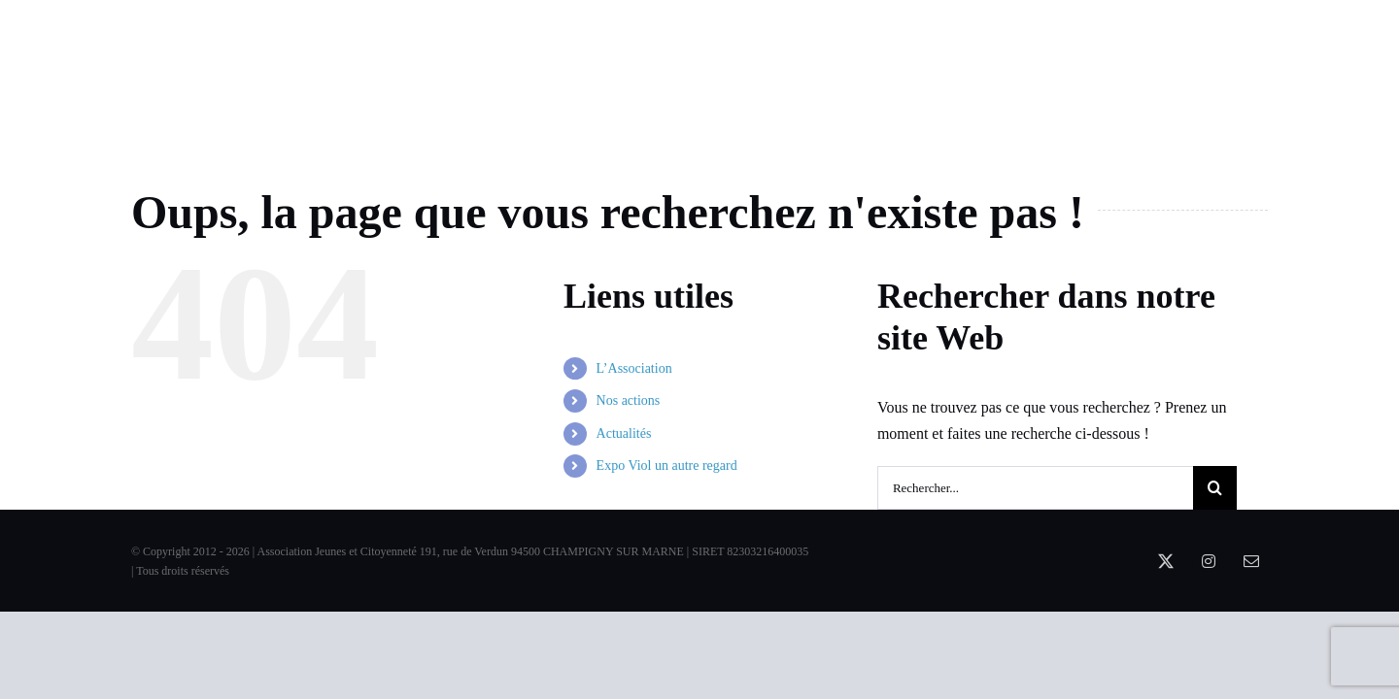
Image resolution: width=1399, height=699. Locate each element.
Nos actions (629, 400)
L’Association (634, 368)
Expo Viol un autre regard (667, 465)
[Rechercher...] (1035, 488)
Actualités (624, 433)
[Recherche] (1215, 488)
